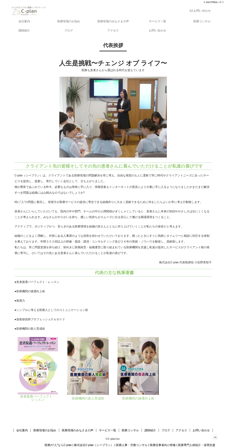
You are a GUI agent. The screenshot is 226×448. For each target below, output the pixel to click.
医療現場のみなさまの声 (113, 21)
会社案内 (24, 21)
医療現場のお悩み (68, 21)
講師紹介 (24, 30)
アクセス (113, 30)
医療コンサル (202, 21)
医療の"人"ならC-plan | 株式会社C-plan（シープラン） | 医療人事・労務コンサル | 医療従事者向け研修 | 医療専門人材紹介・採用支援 (130, 445)
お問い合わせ (202, 10)
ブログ (68, 30)
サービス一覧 (157, 21)
